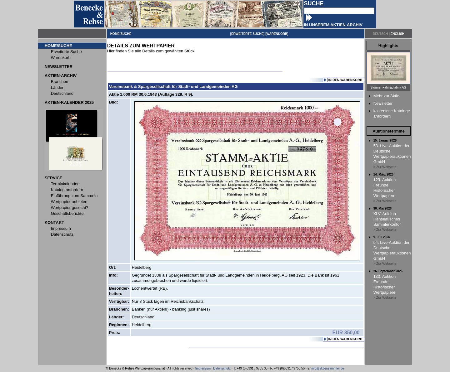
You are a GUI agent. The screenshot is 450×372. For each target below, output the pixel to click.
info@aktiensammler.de (327, 368)
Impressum (203, 368)
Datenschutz (222, 368)
